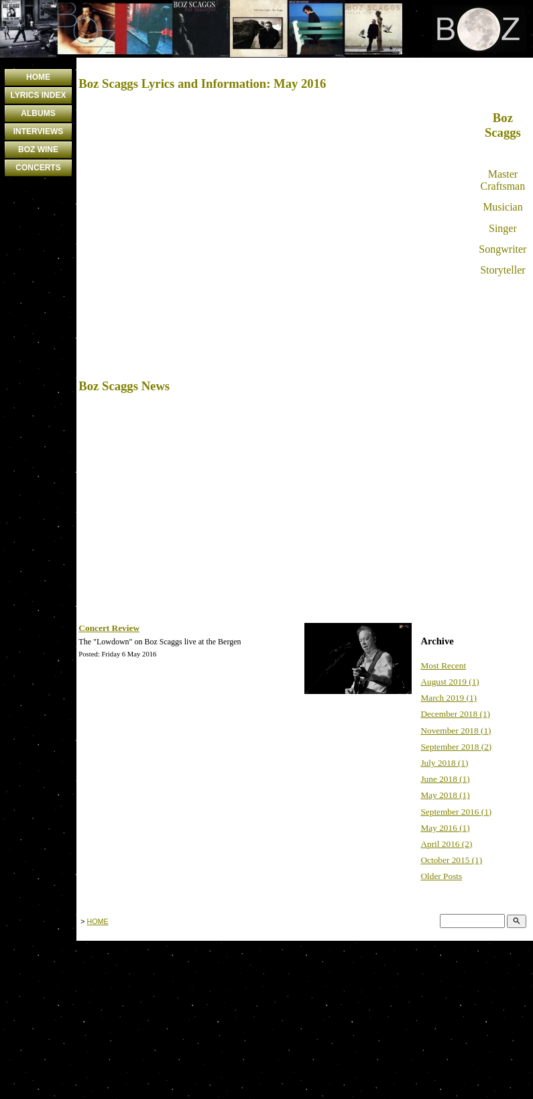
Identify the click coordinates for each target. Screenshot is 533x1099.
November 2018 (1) (455, 731)
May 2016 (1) (444, 828)
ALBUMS (38, 113)
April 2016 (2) (446, 844)
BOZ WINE (38, 149)
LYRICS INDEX (38, 95)
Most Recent (443, 665)
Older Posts (441, 876)
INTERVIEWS (38, 131)
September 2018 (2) (455, 747)
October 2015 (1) (451, 860)
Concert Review (108, 628)
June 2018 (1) (444, 779)
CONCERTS (37, 167)
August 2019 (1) (449, 682)
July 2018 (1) (444, 763)
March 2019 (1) (448, 698)
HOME (38, 77)
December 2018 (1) (455, 714)
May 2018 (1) (444, 795)
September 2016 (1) (455, 812)
